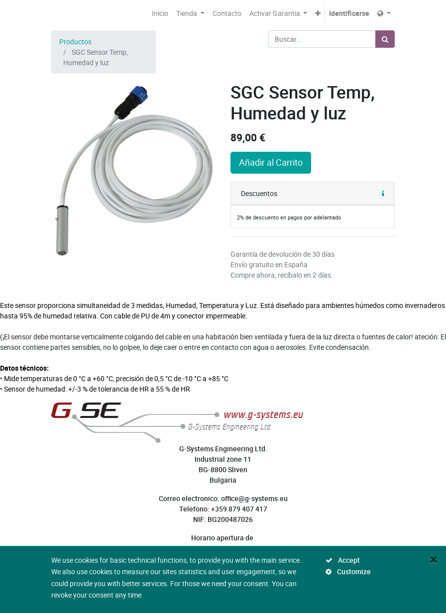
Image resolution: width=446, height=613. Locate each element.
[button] (318, 13)
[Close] (434, 559)
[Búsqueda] (385, 39)
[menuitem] (160, 13)
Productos (75, 41)
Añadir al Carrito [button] (271, 162)
